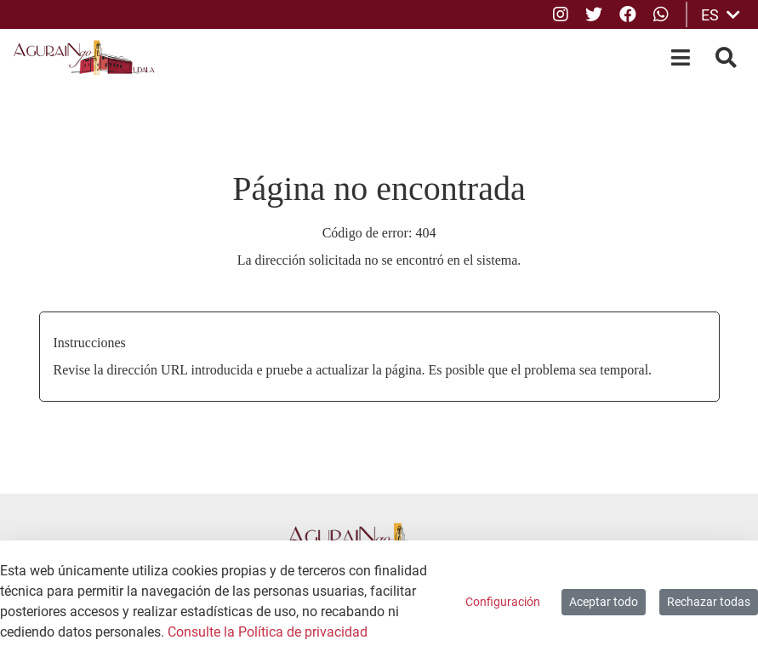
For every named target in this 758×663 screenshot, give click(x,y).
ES (720, 15)
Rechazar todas (708, 602)
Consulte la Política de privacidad (268, 632)
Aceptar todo (603, 602)
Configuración (502, 602)
